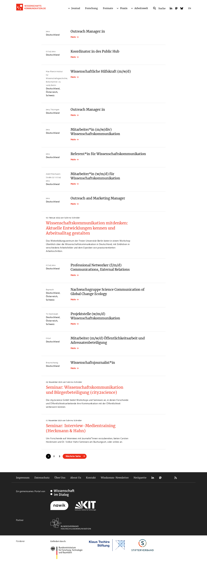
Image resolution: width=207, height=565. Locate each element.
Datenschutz (42, 477)
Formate (108, 8)
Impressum (22, 477)
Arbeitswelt (141, 8)
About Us (75, 477)
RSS (175, 477)
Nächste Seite (73, 456)
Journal (75, 8)
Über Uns (59, 477)
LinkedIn (152, 477)
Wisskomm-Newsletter (115, 477)
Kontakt (91, 477)
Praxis (123, 8)
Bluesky (168, 477)
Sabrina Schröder (72, 217)
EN (189, 8)
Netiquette (140, 477)
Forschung (91, 8)
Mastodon (160, 477)
